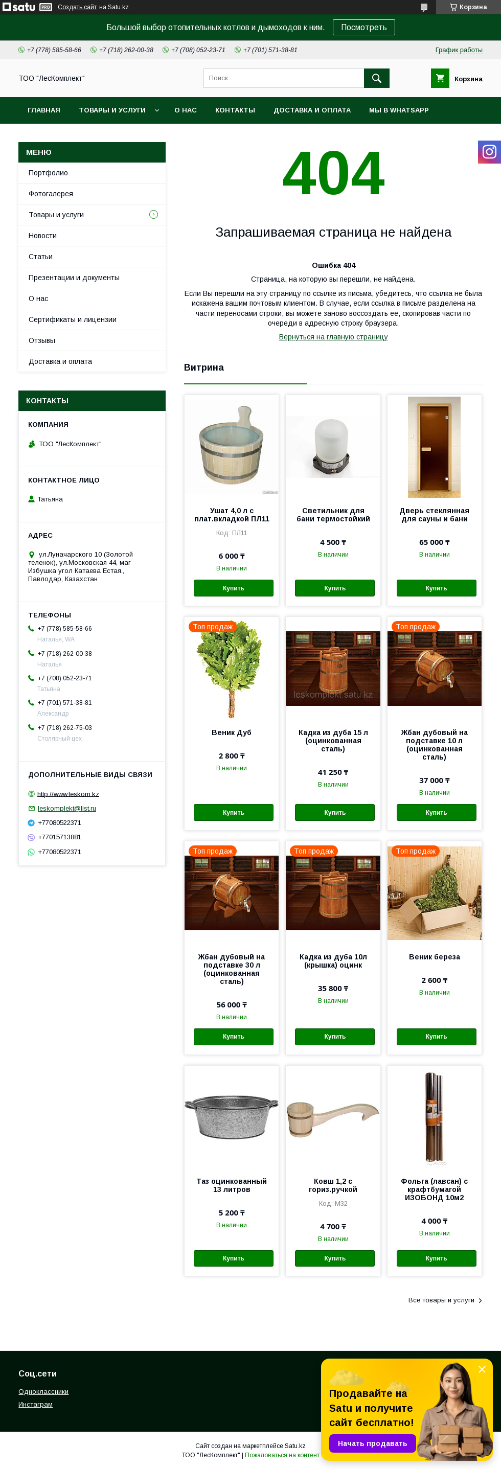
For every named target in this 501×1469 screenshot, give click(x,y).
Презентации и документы (74, 277)
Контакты (235, 110)
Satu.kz (295, 1446)
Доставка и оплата (312, 110)
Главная (44, 110)
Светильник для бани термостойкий (333, 515)
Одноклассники (43, 1391)
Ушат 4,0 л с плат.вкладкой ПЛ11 (231, 515)
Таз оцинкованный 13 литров (231, 1185)
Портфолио (48, 173)
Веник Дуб (232, 732)
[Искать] (377, 78)
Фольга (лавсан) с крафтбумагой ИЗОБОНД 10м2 (434, 1189)
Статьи (41, 257)
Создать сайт (77, 7)
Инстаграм (35, 1404)
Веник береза (434, 957)
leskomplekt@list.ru (67, 808)
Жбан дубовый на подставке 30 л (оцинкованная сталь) (231, 969)
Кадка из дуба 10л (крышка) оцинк (333, 961)
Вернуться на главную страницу (333, 337)
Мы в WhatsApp (399, 110)
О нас (185, 110)
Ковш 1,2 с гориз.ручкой (333, 1185)
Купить (233, 588)
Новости (43, 236)
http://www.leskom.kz (68, 793)
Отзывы (42, 340)
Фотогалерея (51, 194)
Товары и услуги (112, 110)
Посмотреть (364, 27)
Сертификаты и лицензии (73, 319)
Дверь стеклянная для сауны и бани (434, 515)
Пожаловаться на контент (282, 1455)
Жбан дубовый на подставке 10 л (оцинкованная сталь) (434, 744)
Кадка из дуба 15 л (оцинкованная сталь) (333, 740)
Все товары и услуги (441, 1300)
